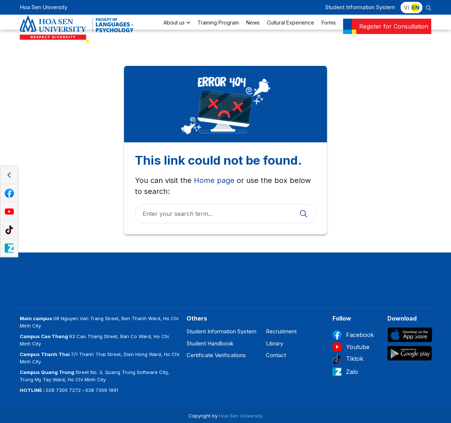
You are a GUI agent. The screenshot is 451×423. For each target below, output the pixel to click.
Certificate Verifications (216, 355)
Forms (329, 31)
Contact (276, 355)
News (253, 31)
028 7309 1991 (101, 390)
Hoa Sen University (240, 416)
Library (274, 343)
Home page (214, 180)
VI (406, 7)
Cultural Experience (290, 31)
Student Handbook (210, 343)
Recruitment (281, 331)
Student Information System (360, 7)
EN (415, 7)
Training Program (218, 31)
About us (177, 31)
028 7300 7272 (63, 390)
